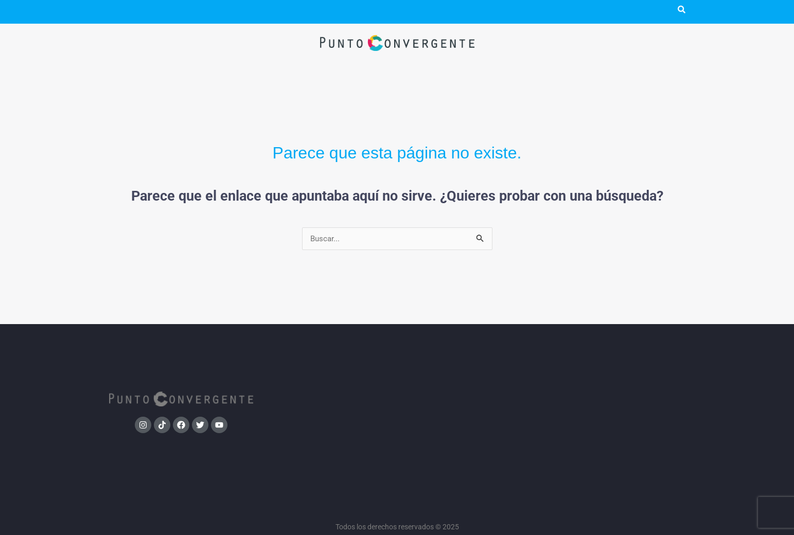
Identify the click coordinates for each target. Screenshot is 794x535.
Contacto (613, 413)
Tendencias (469, 386)
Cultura (469, 400)
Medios (325, 386)
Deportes (469, 373)
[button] (121, 12)
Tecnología (469, 413)
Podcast (162, 11)
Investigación (325, 373)
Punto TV (214, 11)
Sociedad (469, 360)
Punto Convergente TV (613, 373)
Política (325, 360)
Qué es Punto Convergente (613, 360)
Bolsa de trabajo (613, 400)
